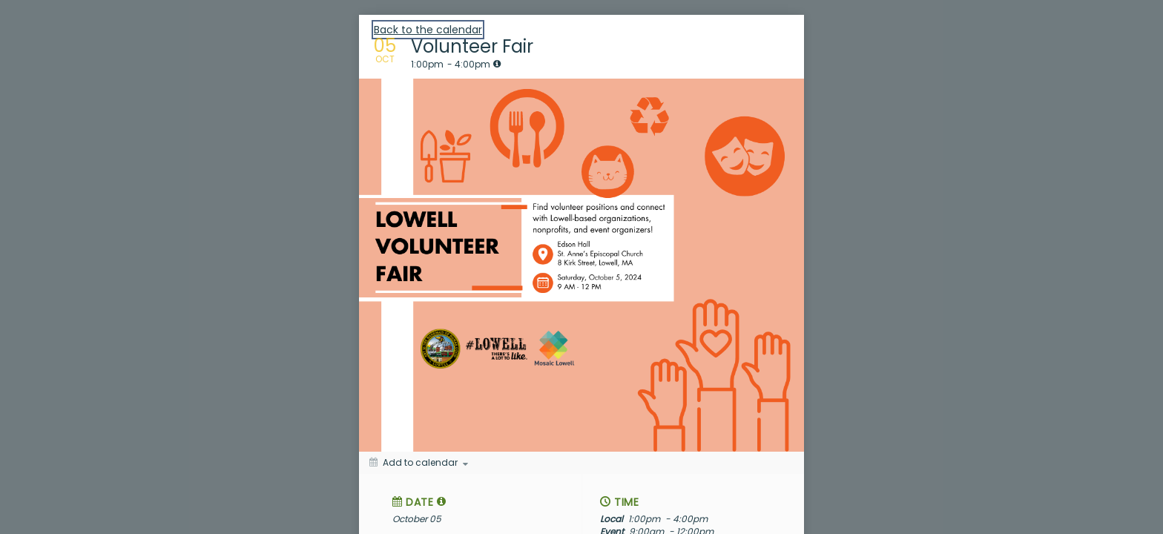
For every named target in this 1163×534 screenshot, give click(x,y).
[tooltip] (497, 63)
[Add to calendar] (418, 463)
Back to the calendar (428, 29)
